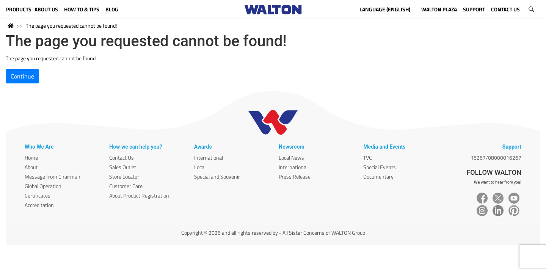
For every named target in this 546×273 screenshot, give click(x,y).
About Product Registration (139, 195)
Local (200, 167)
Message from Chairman (52, 176)
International (208, 158)
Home (31, 158)
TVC (367, 158)
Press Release (295, 176)
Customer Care (126, 186)
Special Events (379, 167)
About (31, 167)
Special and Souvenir (217, 176)
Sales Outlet (122, 167)
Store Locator (124, 176)
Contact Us (121, 158)
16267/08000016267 (496, 158)
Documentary (378, 176)
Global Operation (43, 186)
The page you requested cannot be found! (71, 26)
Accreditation (39, 205)
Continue (22, 76)
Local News (291, 158)
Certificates (37, 195)
